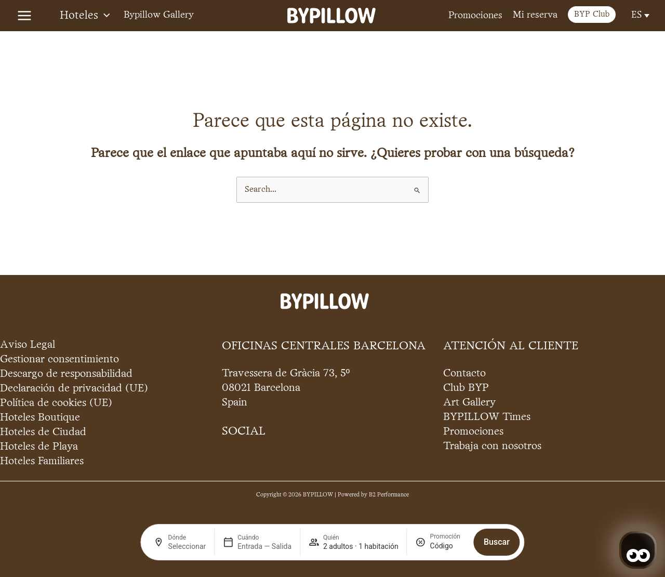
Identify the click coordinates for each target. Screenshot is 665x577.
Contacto (464, 373)
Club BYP (466, 388)
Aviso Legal (27, 345)
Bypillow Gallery (159, 15)
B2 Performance (389, 494)
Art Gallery (469, 403)
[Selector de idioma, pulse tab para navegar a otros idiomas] (639, 15)
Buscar (497, 542)
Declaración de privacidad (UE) (74, 389)
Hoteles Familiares (42, 461)
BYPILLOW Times (486, 417)
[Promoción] (448, 546)
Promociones (475, 15)
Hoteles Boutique (40, 418)
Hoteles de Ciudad (43, 432)
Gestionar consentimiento (59, 359)
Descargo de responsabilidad (66, 374)
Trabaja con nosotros (492, 446)
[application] (104, 15)
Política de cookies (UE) (56, 403)
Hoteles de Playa (39, 447)
